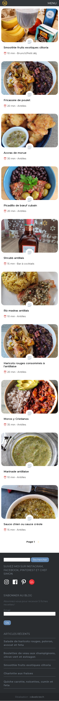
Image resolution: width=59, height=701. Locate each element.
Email (7, 610)
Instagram (6, 582)
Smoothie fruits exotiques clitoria (27, 665)
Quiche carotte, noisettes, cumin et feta (28, 683)
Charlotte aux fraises (18, 673)
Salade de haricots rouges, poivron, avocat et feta (28, 643)
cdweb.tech (37, 696)
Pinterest (24, 582)
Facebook (15, 582)
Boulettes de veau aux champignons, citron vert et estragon (29, 655)
